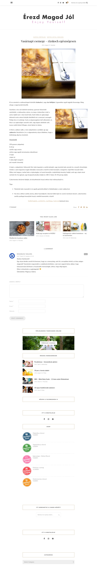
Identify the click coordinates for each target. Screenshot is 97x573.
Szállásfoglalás (32, 201)
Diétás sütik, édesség (55, 37)
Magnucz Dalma (24, 254)
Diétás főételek (39, 37)
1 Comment (12, 207)
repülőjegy (49, 201)
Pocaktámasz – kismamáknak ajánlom (45, 362)
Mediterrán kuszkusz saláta (18, 238)
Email (11, 306)
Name (11, 301)
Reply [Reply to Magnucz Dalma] (85, 254)
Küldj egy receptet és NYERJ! (45, 233)
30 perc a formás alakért (41, 370)
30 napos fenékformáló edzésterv (44, 388)
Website (11, 311)
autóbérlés (41, 201)
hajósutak (56, 201)
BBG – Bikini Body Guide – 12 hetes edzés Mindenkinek (51, 379)
